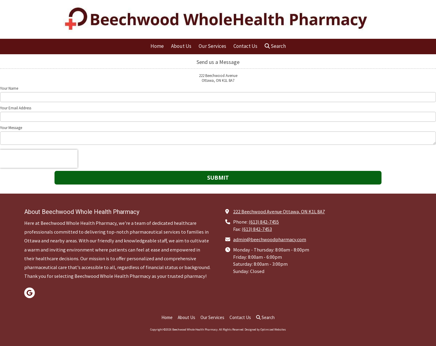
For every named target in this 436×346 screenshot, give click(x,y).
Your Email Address (15, 108)
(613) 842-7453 (257, 229)
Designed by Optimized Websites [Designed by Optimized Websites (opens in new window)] (265, 329)
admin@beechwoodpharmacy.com (269, 239)
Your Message (11, 127)
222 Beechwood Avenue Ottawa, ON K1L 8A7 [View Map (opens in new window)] (279, 211)
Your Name (9, 88)
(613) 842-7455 (264, 222)
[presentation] (39, 159)
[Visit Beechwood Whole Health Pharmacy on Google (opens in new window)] (29, 293)
